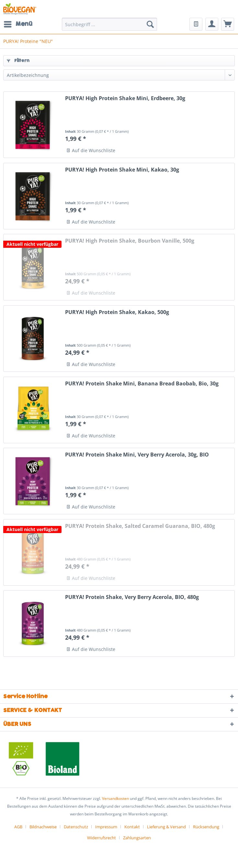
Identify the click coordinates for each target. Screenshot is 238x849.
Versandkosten (115, 798)
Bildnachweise (43, 827)
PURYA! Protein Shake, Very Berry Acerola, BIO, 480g (132, 597)
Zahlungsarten (137, 838)
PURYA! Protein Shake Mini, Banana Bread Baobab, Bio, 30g (142, 383)
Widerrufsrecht (101, 838)
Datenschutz (76, 827)
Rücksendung (206, 827)
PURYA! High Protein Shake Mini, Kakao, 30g (122, 169)
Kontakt (132, 827)
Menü (18, 23)
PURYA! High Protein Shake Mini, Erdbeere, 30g (125, 98)
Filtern (18, 61)
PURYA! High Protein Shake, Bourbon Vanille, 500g (129, 240)
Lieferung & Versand (166, 827)
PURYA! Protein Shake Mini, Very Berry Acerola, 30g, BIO (137, 454)
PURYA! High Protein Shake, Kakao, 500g (117, 312)
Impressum (106, 827)
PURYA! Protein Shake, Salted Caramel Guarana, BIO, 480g (140, 526)
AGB (18, 827)
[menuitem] (18, 24)
